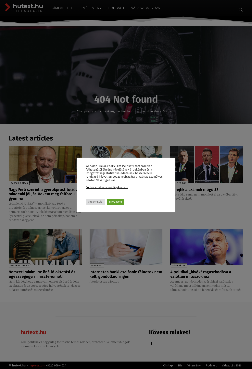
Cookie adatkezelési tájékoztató (107, 187)
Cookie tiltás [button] (95, 201)
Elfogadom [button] (115, 201)
